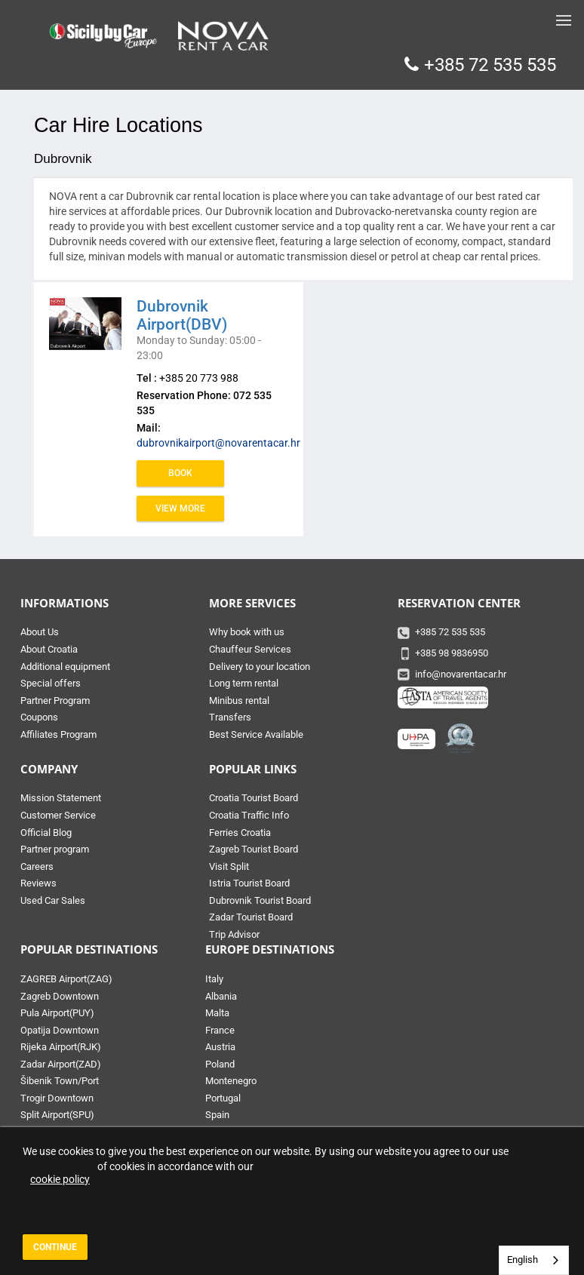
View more (180, 508)
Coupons (39, 717)
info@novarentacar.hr (460, 674)
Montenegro (231, 1080)
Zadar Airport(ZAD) (60, 1064)
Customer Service (58, 815)
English (522, 1259)
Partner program (54, 849)
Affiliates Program (58, 734)
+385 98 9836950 (451, 653)
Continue (55, 1247)
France (220, 1030)
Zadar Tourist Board (251, 917)
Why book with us (246, 632)
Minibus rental (239, 700)
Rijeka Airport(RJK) (60, 1046)
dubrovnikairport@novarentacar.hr (218, 443)
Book (180, 473)
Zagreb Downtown (59, 996)
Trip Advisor (234, 934)
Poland (220, 1064)
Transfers (230, 717)
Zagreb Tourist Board (253, 849)
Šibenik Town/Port (59, 1080)
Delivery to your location (259, 666)
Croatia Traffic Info (249, 815)
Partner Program (55, 700)
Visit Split (229, 866)
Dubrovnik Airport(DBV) (182, 315)
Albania (221, 996)
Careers (37, 866)
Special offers (50, 683)
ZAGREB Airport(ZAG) (66, 979)
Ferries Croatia (240, 832)
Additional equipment (65, 666)
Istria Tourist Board (249, 883)
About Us (39, 632)
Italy (214, 979)
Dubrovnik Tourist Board (260, 900)
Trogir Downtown (57, 1098)
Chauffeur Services (250, 649)
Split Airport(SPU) (57, 1114)
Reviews (38, 883)
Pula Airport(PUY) (57, 1012)
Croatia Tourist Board (253, 797)
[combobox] (534, 1260)
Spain (217, 1114)
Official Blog (46, 832)
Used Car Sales (52, 900)
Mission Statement (60, 797)
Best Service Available (256, 734)
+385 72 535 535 (490, 64)
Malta (217, 1012)
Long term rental (243, 683)
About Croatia (49, 649)
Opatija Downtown (59, 1030)
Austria (220, 1046)
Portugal (223, 1098)
